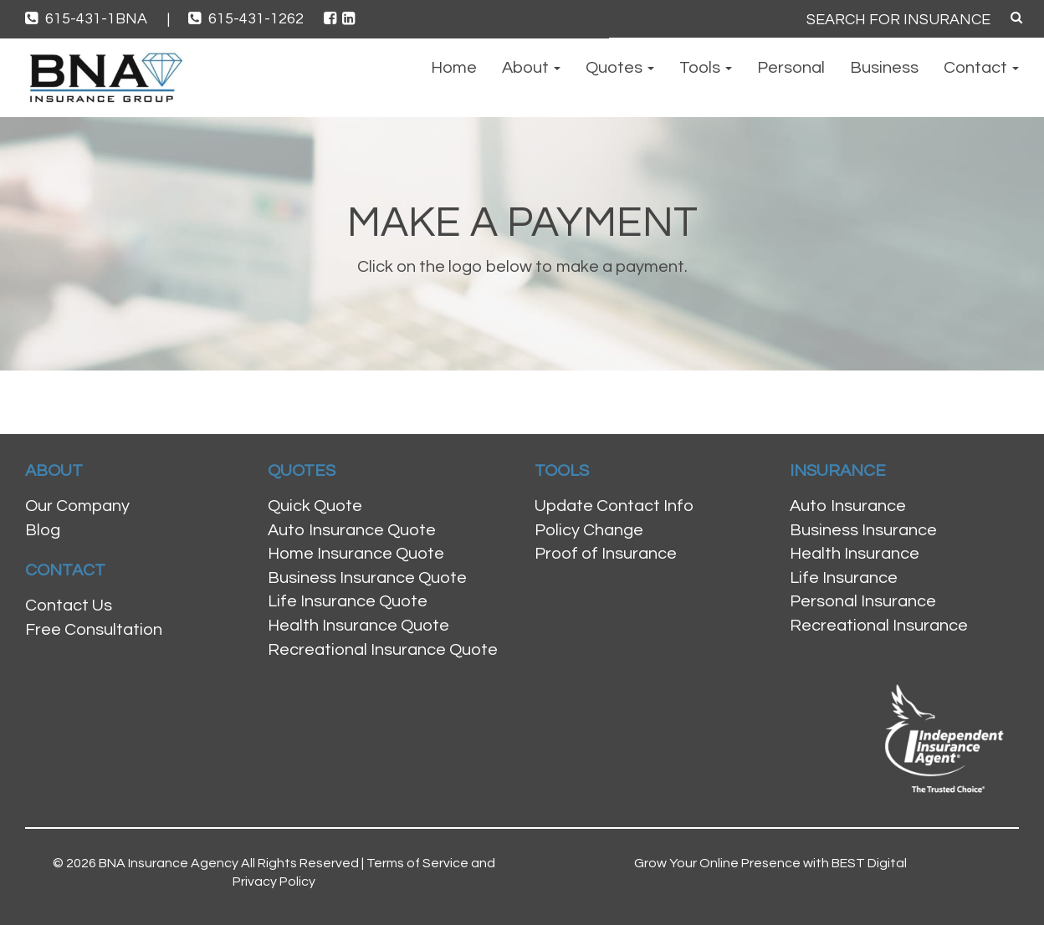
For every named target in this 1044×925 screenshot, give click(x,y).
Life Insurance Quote (347, 601)
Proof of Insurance (606, 553)
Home (454, 67)
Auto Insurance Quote (352, 530)
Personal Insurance (863, 601)
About (531, 67)
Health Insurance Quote (358, 625)
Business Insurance (863, 530)
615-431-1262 (247, 19)
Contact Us (68, 605)
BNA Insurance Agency (168, 863)
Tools (705, 67)
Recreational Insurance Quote (383, 649)
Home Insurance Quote (356, 553)
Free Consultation (93, 629)
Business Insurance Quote (367, 578)
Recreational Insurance (879, 625)
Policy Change (589, 530)
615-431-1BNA (97, 19)
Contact (981, 67)
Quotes (620, 67)
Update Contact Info (614, 506)
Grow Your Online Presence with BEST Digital (770, 863)
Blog (42, 530)
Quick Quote (315, 506)
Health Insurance (854, 553)
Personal (791, 67)
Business (884, 67)
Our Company (77, 506)
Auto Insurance (848, 506)
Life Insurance (844, 578)
